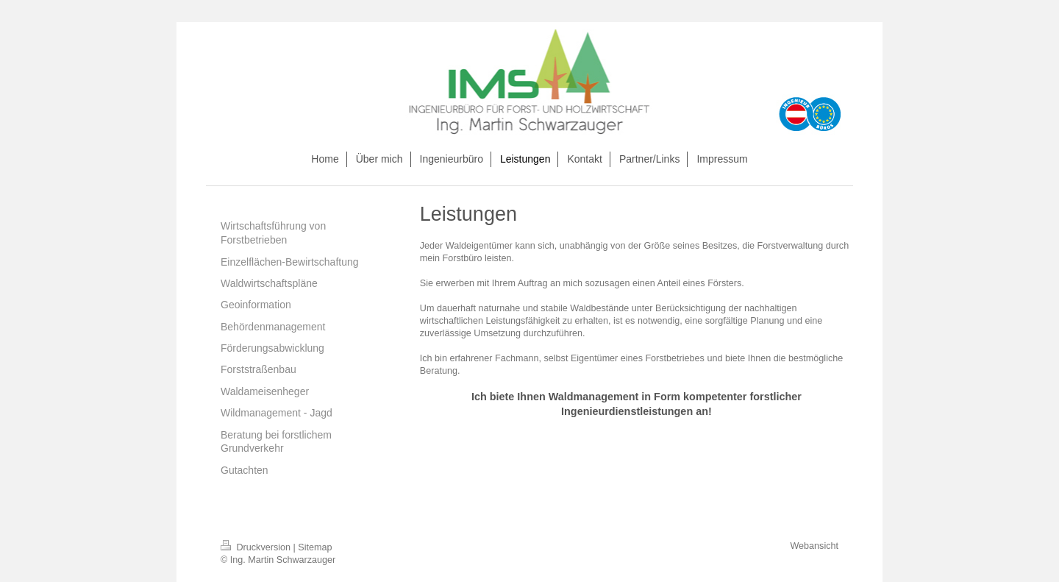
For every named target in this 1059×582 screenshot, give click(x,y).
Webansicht (814, 546)
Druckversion (257, 547)
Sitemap (315, 547)
